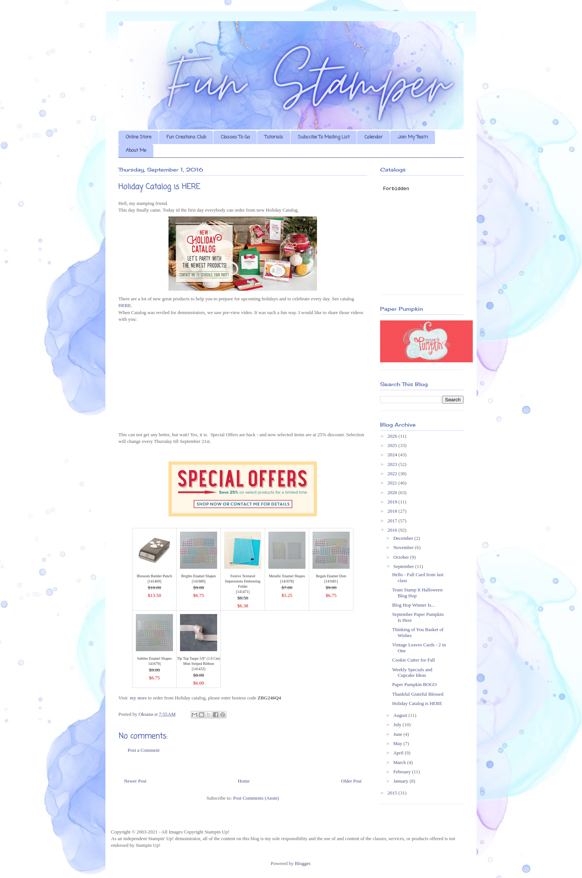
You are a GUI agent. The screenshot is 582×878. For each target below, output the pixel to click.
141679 (153, 664)
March (400, 762)
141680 (198, 581)
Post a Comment (144, 750)
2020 (393, 492)
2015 (393, 793)
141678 (286, 581)
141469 (154, 581)
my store (138, 698)
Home (244, 781)
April (399, 752)
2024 (393, 454)
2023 (393, 464)
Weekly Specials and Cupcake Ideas (412, 672)
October (401, 557)
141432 (198, 669)
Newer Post (135, 781)
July (398, 724)
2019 (393, 502)
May (398, 743)
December (404, 538)
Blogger (302, 863)
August (401, 715)
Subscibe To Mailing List (324, 137)
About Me (136, 150)
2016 (393, 530)
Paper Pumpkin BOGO (414, 684)
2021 (393, 483)
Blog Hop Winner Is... (413, 605)
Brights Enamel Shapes (198, 576)
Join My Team (413, 137)
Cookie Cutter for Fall (413, 660)
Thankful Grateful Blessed (417, 694)
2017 (393, 520)
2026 (393, 436)
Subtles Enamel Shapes (154, 658)
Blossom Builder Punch (154, 576)
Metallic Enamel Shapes (287, 576)
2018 (393, 511)
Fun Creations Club (186, 137)
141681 (331, 581)
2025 (393, 445)
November (404, 547)
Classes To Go (235, 137)
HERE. (125, 305)
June (398, 734)
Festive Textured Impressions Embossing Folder (242, 581)
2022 (393, 473)
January (401, 781)
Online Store (138, 137)
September (404, 566)
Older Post (351, 781)
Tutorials (274, 137)
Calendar (373, 137)
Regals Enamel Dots (331, 576)
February (402, 771)
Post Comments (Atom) (256, 798)
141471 (242, 592)
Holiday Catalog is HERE (417, 703)
